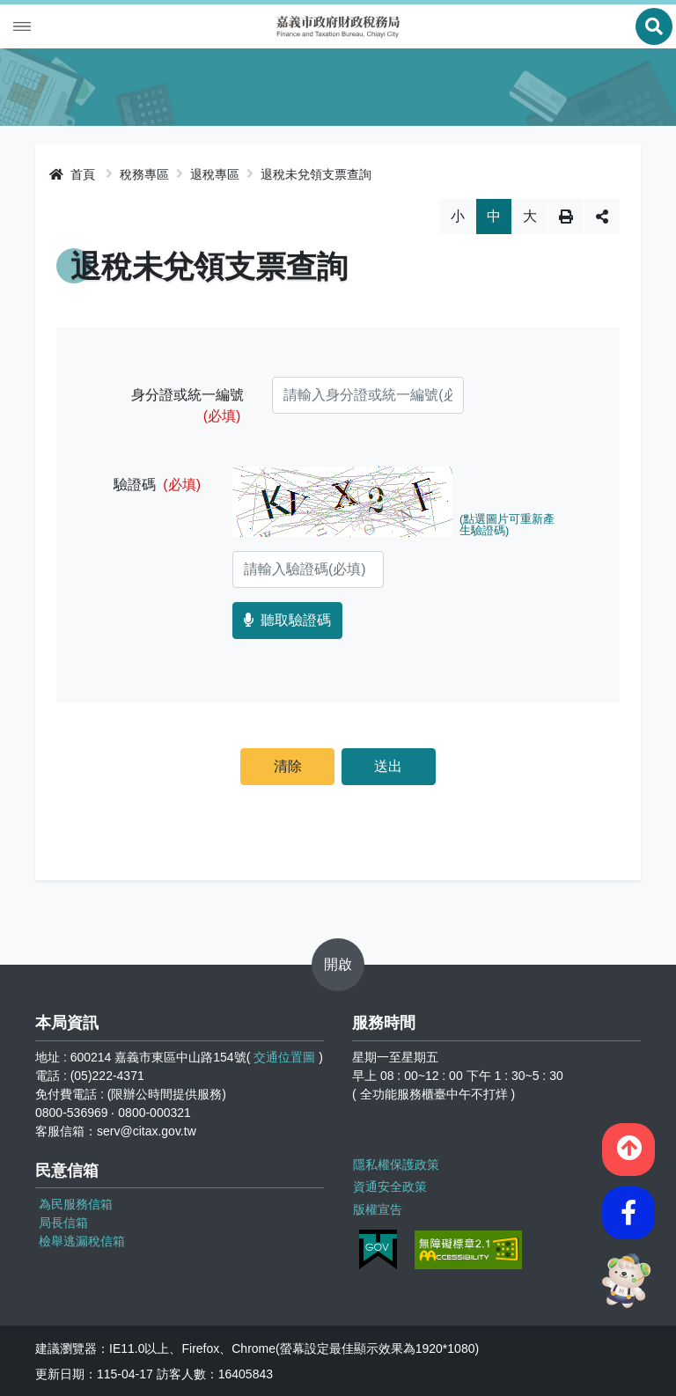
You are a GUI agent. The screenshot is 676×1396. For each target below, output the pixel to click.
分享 (602, 216)
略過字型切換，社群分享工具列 (338, 198)
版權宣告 (376, 1208)
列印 (566, 216)
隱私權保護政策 (395, 1164)
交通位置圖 (284, 1057)
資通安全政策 (389, 1186)
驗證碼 (157, 484)
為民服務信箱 (76, 1204)
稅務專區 (144, 174)
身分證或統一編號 (187, 405)
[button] (628, 1146)
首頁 (72, 174)
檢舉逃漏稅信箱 (82, 1241)
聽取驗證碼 (287, 620)
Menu (22, 26)
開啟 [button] (338, 964)
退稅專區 (214, 174)
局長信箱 (63, 1223)
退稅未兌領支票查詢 (316, 174)
